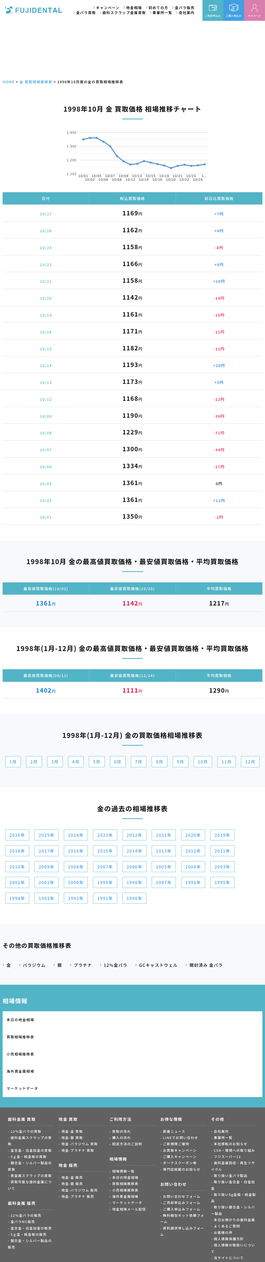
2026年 (17, 835)
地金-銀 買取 (72, 1086)
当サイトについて (229, 1206)
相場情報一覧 (123, 1119)
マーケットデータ (22, 1037)
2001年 (46, 882)
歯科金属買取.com (26, 1253)
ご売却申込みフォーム (182, 1151)
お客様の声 (223, 1181)
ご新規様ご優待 (176, 1092)
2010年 (17, 867)
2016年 (76, 851)
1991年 (105, 898)
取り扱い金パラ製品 (231, 1124)
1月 (13, 761)
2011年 (222, 851)
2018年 (17, 851)
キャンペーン (108, 7)
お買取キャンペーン (180, 1099)
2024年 (76, 835)
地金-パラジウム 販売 (79, 1138)
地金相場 (134, 7)
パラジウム (34, 965)
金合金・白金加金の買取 (31, 1099)
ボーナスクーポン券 (180, 1111)
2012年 (193, 851)
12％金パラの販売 (26, 1164)
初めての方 (158, 7)
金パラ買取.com (68, 1253)
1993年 (46, 898)
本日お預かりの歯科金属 (234, 1168)
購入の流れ (121, 1086)
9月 (180, 761)
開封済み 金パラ (206, 965)
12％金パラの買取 (26, 1080)
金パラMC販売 (23, 1170)
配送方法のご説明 (127, 1092)
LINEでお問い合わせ (180, 1086)
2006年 (134, 867)
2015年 (105, 851)
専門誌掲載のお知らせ (182, 1118)
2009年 (46, 867)
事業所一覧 (162, 12)
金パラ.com (111, 1253)
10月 (203, 761)
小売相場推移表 (150, 1019)
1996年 (193, 882)
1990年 (134, 898)
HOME (9, 81)
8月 (159, 761)
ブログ (219, 1219)
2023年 (105, 835)
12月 (250, 761)
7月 (138, 761)
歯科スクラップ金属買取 (124, 12)
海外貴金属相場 (215, 1019)
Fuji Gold (154, 1253)
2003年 (222, 867)
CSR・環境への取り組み (234, 1099)
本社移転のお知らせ (231, 1092)
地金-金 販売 (72, 1126)
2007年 (105, 867)
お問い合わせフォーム (182, 1145)
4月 (75, 761)
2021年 (163, 835)
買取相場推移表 (85, 1019)
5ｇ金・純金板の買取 (29, 1105)
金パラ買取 (86, 12)
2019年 (222, 835)
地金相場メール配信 (129, 1157)
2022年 (134, 835)
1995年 (222, 882)
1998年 (134, 882)
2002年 (17, 882)
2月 (34, 761)
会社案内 (187, 12)
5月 (96, 761)
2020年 (193, 835)
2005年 (163, 867)
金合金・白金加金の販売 (31, 1176)
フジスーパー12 (227, 1105)
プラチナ (83, 965)
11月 (226, 761)
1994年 (17, 898)
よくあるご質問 (227, 1175)
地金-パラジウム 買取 (79, 1092)
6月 (117, 761)
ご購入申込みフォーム (182, 1157)
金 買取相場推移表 (36, 81)
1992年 (76, 898)
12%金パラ (115, 965)
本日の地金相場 (20, 1019)
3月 (55, 761)
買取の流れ (121, 1080)
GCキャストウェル (158, 965)
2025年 (46, 835)
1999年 (105, 882)
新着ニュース (174, 1080)
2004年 (193, 867)
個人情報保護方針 (229, 1187)
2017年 (46, 851)
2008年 (76, 867)
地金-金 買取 (72, 1080)
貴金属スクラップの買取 (31, 1124)
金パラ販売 (185, 7)
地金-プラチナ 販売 (77, 1145)
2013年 (163, 851)
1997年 (163, 882)
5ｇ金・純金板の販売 (29, 1183)
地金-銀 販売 (72, 1132)
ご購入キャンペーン (180, 1105)
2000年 (76, 882)
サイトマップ (225, 1213)
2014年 (134, 851)
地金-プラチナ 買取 (77, 1099)
